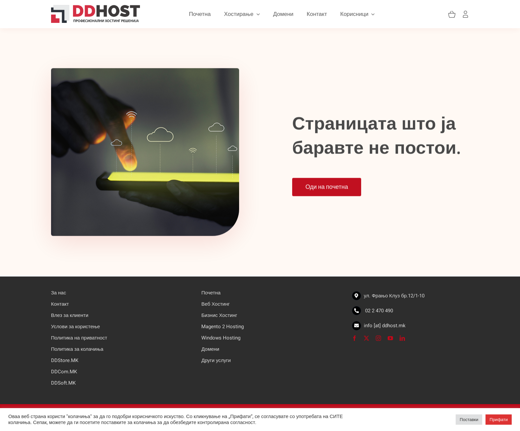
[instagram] (378, 338)
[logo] (95, 6)
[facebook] (354, 338)
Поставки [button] (469, 419)
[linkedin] (402, 338)
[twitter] (366, 338)
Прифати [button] (498, 419)
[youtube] (390, 338)
